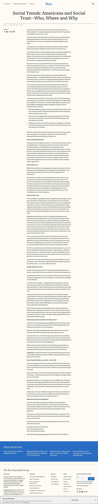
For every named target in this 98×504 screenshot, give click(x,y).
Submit (91, 478)
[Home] (16, 470)
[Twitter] (84, 491)
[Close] (95, 501)
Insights (53, 474)
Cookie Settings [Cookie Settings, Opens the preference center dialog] (74, 501)
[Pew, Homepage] (49, 3)
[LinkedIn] (82, 492)
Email (78, 476)
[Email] (82, 478)
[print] (14, 32)
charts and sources (41, 434)
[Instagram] (80, 492)
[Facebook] (77, 492)
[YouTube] (86, 492)
